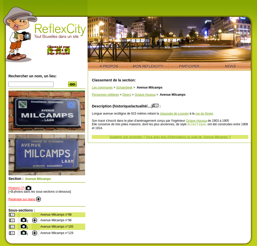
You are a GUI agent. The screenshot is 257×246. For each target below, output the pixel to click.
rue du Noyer (204, 113)
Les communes (102, 87)
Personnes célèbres (105, 94)
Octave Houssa (144, 94)
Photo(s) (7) (16, 188)
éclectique (196, 124)
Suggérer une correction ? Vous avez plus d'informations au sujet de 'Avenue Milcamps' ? (170, 137)
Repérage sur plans (24, 199)
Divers (127, 94)
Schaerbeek (124, 87)
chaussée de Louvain (174, 113)
